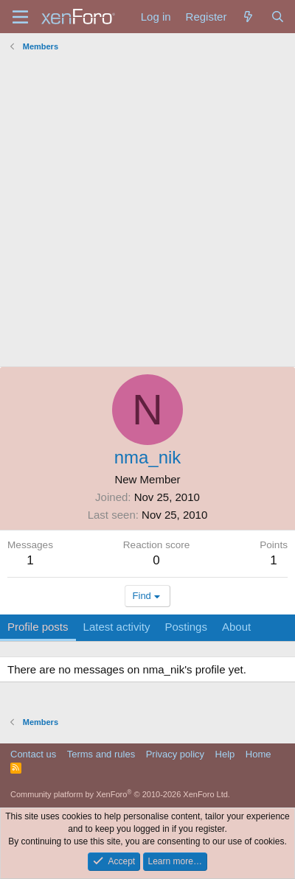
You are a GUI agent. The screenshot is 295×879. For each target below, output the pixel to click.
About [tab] (236, 626)
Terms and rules (101, 754)
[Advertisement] (147, 211)
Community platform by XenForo (120, 794)
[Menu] (20, 17)
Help (225, 754)
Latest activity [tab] (116, 626)
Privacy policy (175, 754)
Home (258, 754)
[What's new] (248, 16)
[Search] (277, 16)
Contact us (33, 754)
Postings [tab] (185, 626)
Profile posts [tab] (38, 626)
